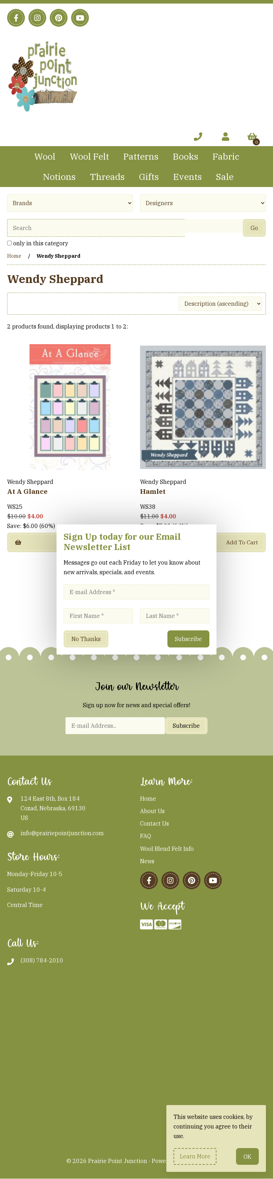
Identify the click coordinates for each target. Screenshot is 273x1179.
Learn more (195, 1156)
